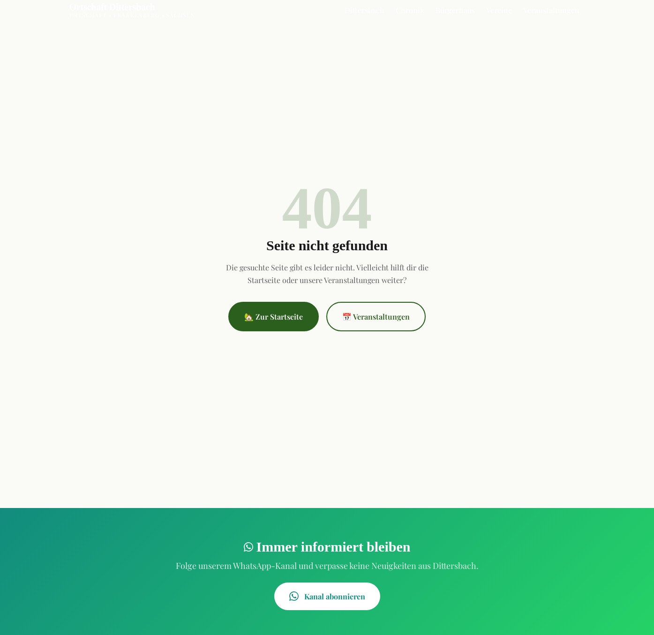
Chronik (410, 10)
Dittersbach (364, 10)
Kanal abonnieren (327, 596)
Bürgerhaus (455, 10)
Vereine (499, 10)
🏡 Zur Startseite (273, 316)
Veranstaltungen (551, 10)
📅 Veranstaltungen (376, 316)
